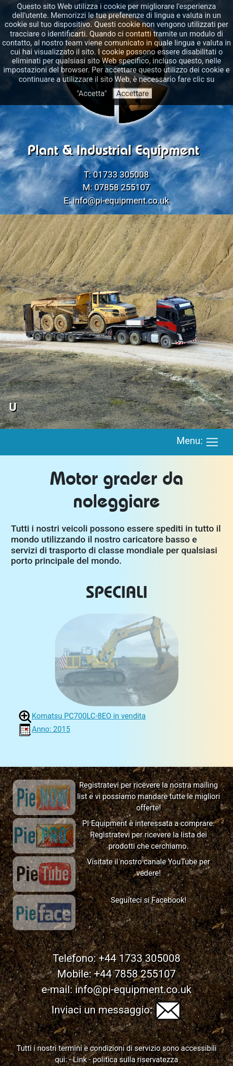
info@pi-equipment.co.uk (121, 200)
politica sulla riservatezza (135, 1059)
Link (80, 1059)
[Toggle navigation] (212, 442)
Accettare (132, 93)
